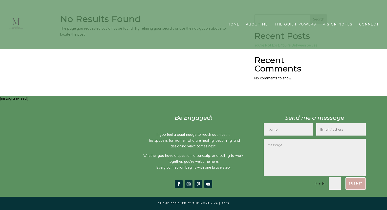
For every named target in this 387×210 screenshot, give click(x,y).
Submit (356, 183)
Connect (369, 25)
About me (257, 25)
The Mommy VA (205, 203)
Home (233, 25)
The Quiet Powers (295, 25)
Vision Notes (338, 25)
